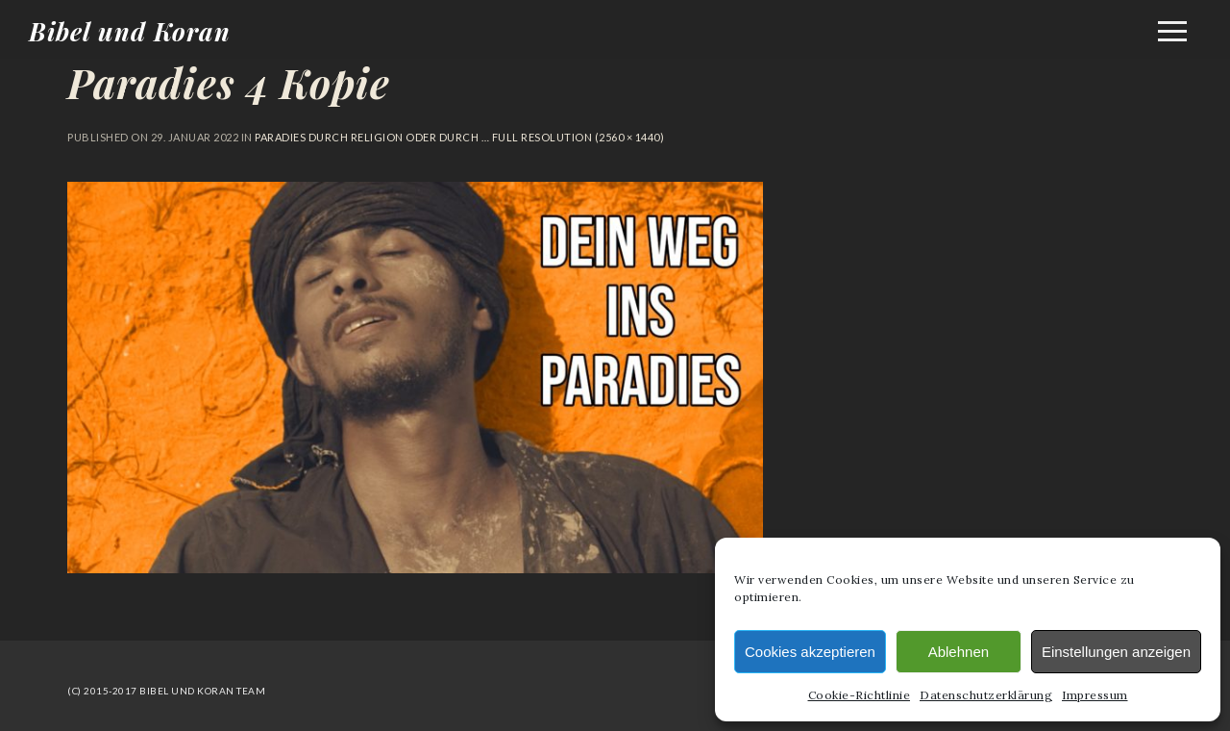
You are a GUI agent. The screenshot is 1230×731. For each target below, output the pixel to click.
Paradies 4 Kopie (228, 83)
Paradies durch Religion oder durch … (372, 137)
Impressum (1095, 695)
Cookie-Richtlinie (859, 695)
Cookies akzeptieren (810, 651)
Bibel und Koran (130, 31)
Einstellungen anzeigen (1116, 651)
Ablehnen (958, 651)
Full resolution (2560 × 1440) (576, 137)
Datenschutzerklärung (986, 695)
